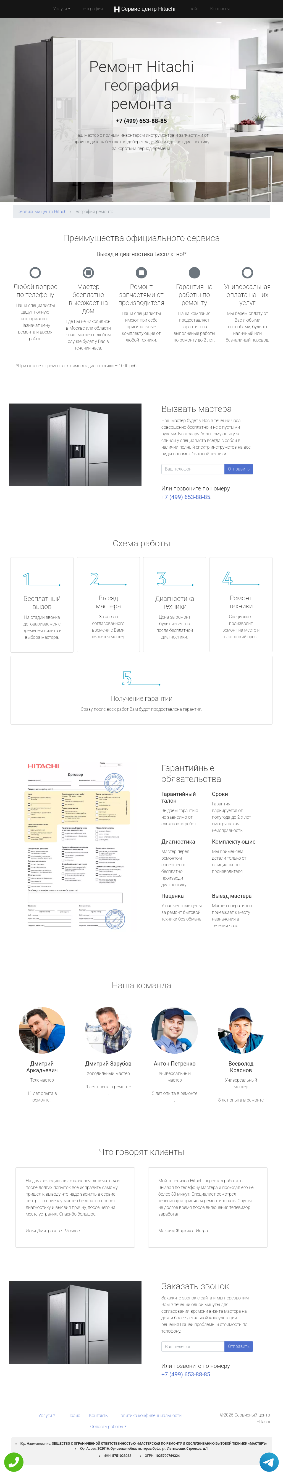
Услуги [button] (60, 8)
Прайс (193, 8)
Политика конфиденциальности (149, 1415)
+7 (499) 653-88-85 (141, 121)
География (92, 8)
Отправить (239, 469)
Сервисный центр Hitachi (42, 211)
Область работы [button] (106, 1426)
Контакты (220, 8)
